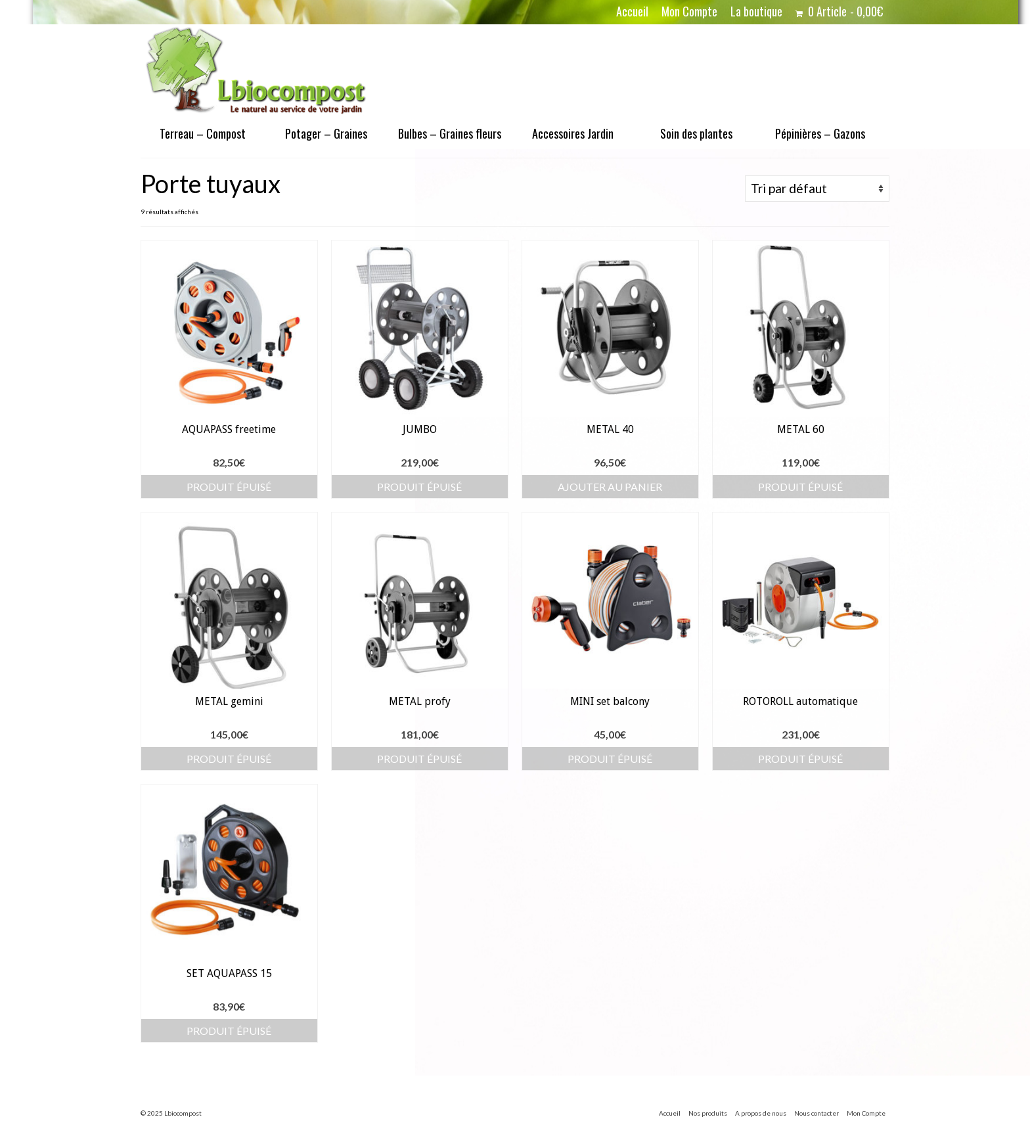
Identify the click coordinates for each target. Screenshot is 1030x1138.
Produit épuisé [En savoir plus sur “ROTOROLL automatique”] (800, 758)
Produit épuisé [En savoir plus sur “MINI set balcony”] (610, 758)
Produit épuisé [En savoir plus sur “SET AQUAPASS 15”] (229, 1030)
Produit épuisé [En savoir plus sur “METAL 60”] (800, 486)
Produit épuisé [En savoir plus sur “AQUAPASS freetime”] (229, 486)
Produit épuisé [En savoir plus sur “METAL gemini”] (229, 758)
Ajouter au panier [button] (610, 486)
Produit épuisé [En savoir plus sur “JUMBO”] (419, 486)
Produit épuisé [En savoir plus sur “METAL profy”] (419, 758)
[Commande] (817, 188)
